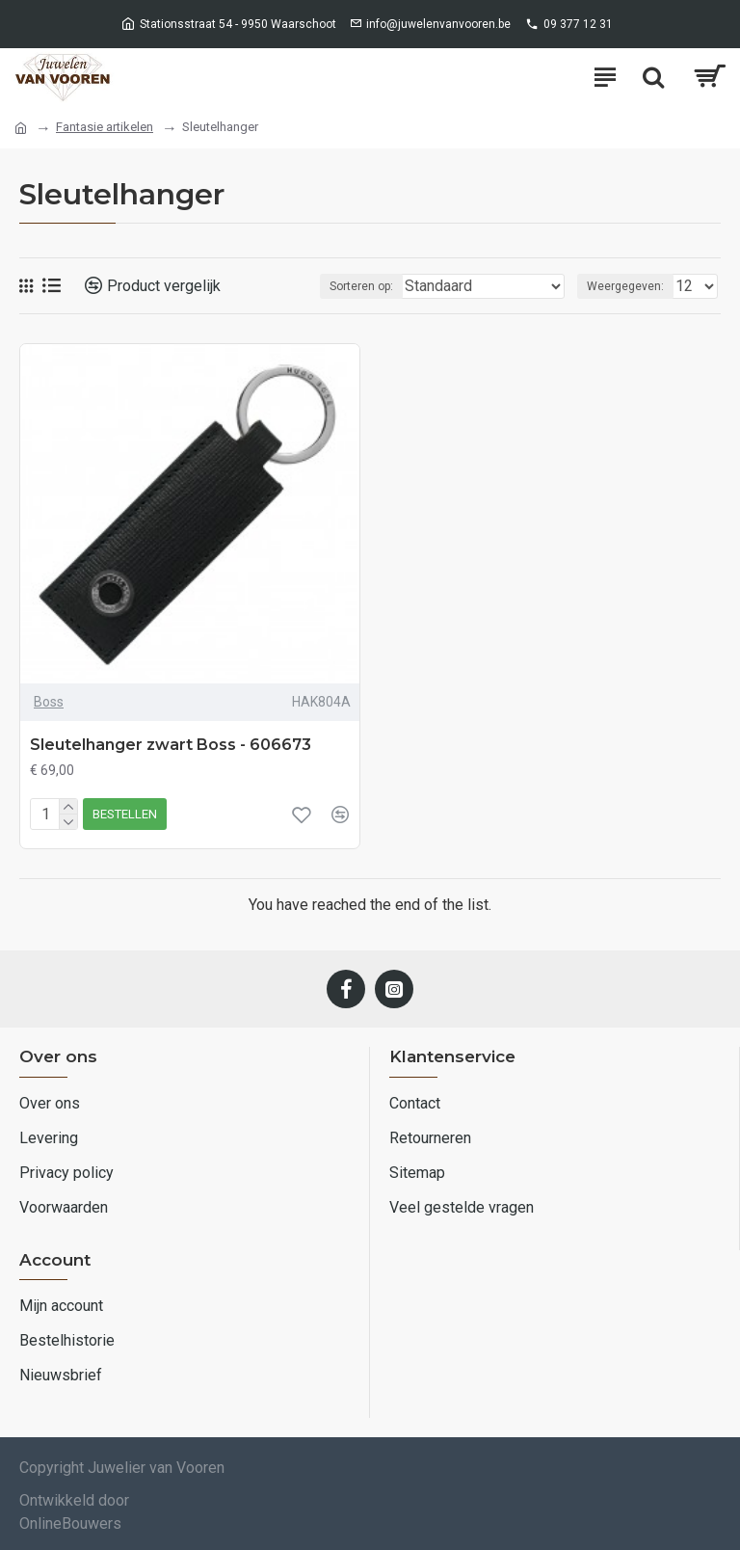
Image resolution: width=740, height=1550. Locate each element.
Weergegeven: (625, 286)
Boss (49, 701)
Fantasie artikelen (104, 127)
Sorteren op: (361, 286)
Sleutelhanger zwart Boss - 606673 (170, 744)
